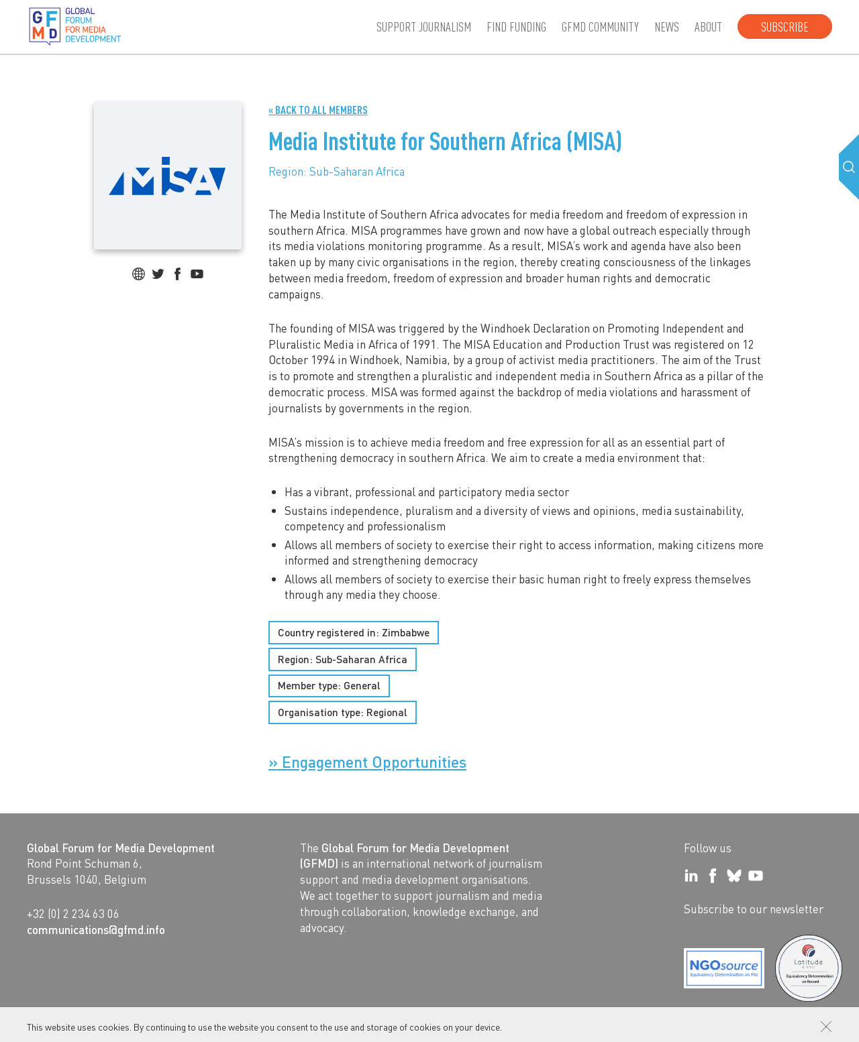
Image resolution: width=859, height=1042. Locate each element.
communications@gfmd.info (96, 929)
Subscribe (785, 26)
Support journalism (423, 26)
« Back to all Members (318, 110)
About (708, 26)
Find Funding (516, 26)
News (666, 26)
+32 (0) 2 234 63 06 (73, 913)
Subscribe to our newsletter (753, 908)
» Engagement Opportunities (367, 762)
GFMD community (600, 26)
